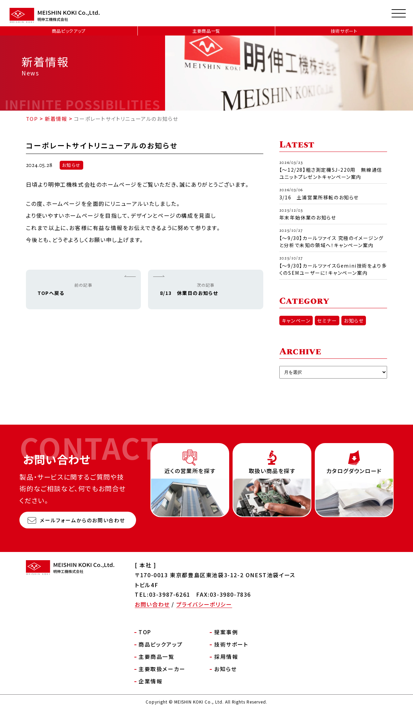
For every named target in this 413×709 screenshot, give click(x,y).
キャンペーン (296, 320)
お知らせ (71, 165)
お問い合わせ (152, 604)
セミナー (327, 320)
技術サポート (344, 31)
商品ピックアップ (69, 31)
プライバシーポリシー (204, 604)
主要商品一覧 (206, 31)
